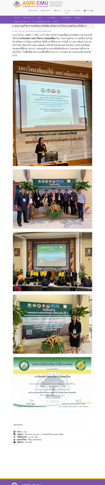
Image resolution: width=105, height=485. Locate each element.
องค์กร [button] (40, 18)
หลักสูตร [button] (78, 18)
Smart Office (33, 10)
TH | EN (88, 10)
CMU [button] (55, 21)
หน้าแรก (17, 18)
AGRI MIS (77, 10)
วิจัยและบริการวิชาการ (22, 21)
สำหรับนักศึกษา (66, 18)
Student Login (68, 12)
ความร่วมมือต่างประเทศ (41, 21)
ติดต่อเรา (57, 10)
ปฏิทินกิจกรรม (46, 10)
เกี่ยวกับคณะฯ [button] (28, 18)
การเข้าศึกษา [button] (52, 18)
